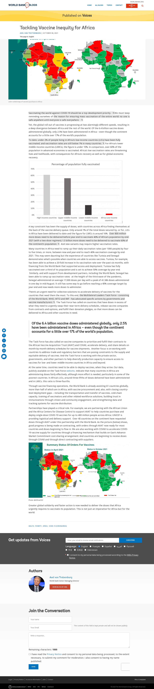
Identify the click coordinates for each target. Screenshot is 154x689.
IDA (34, 687)
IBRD (29, 687)
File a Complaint (140, 680)
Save (33, 667)
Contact (119, 5)
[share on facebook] (4, 335)
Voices (87, 15)
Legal (10, 680)
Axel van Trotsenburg (30, 33)
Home (89, 5)
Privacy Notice (54, 654)
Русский (130, 546)
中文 (70, 550)
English (31, 37)
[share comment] (4, 356)
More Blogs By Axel (60, 587)
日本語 (80, 550)
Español (108, 546)
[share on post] (4, 340)
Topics (109, 5)
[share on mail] (4, 330)
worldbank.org (137, 1)
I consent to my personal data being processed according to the (103, 556)
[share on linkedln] (4, 346)
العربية (119, 546)
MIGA (44, 687)
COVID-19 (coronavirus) (58, 526)
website (70, 370)
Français (96, 546)
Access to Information (33, 680)
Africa (45, 526)
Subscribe (130, 540)
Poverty (38, 526)
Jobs (44, 680)
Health (31, 526)
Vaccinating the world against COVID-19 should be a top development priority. (72, 113)
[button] (142, 6)
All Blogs (99, 5)
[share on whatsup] (4, 351)
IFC (39, 687)
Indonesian (92, 550)
